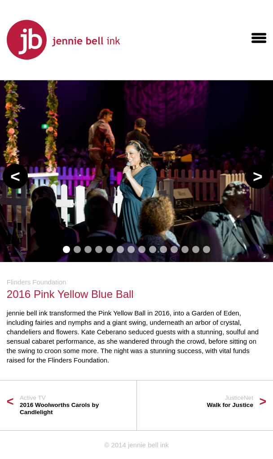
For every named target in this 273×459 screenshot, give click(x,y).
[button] (15, 176)
